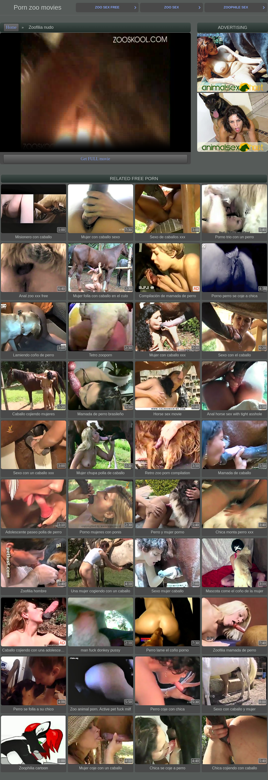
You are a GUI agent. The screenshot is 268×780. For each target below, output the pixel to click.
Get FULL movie (95, 159)
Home (11, 27)
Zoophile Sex (236, 7)
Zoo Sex (171, 7)
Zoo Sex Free (107, 7)
